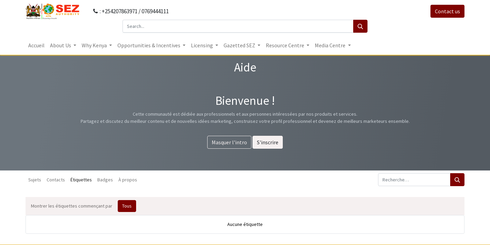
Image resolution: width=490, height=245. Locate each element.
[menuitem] (36, 45)
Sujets (34, 180)
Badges (105, 180)
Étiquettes (81, 180)
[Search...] (238, 26)
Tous (127, 206)
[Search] (360, 26)
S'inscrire (267, 142)
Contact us (447, 11)
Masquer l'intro (229, 142)
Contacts (56, 180)
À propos (127, 180)
